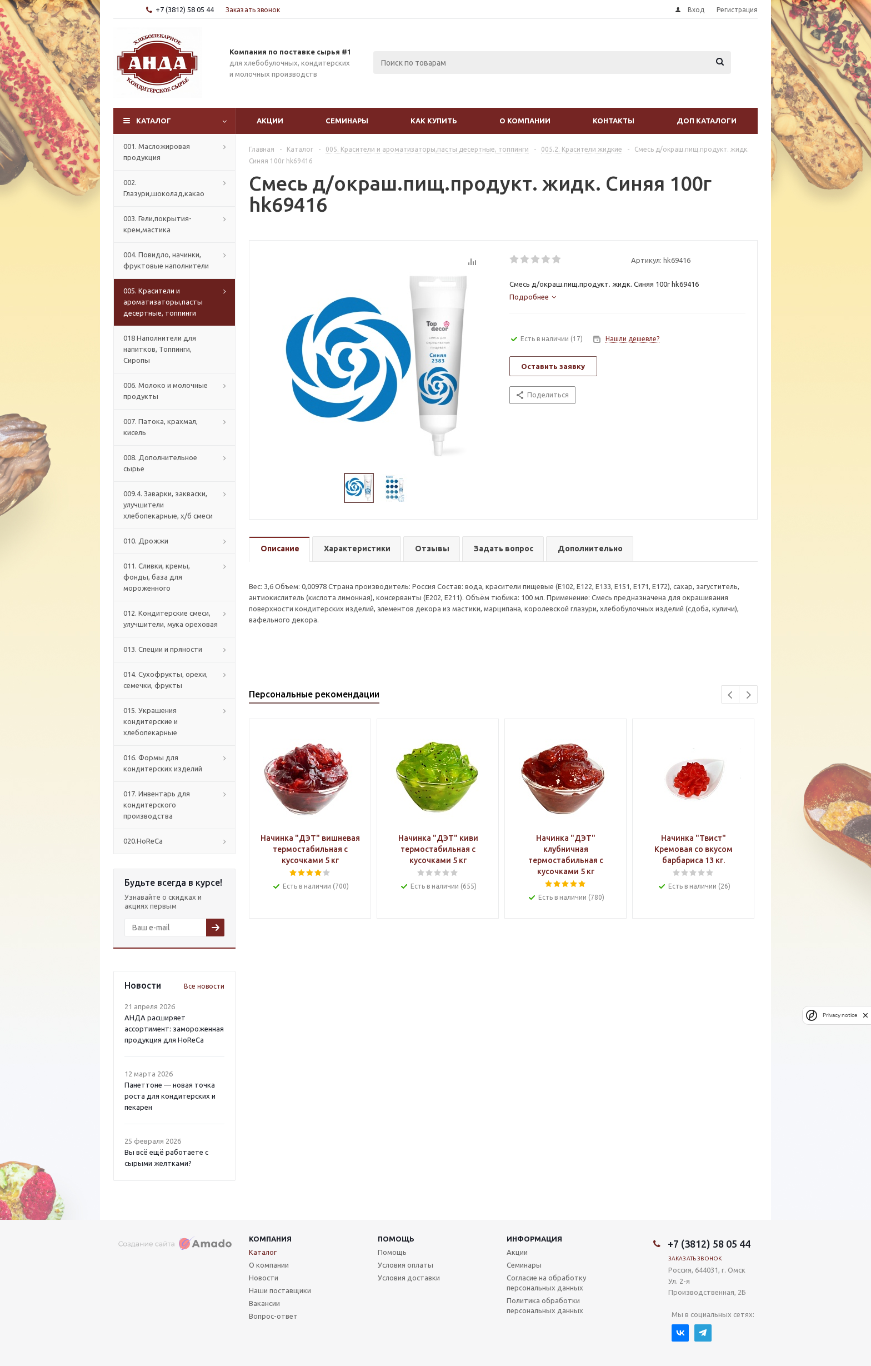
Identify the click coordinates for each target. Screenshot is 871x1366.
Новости (263, 1278)
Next (748, 695)
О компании (524, 120)
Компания (270, 1239)
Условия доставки (409, 1278)
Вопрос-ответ (273, 1316)
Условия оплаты (405, 1265)
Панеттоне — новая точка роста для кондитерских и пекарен (170, 1096)
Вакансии (264, 1303)
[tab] (532, 296)
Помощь (396, 1239)
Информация (534, 1239)
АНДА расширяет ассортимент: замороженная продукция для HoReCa (174, 1029)
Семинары (347, 120)
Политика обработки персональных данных (545, 1305)
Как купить (434, 120)
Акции (270, 120)
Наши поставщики (280, 1290)
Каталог (153, 120)
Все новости (204, 986)
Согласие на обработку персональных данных (546, 1283)
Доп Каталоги (707, 120)
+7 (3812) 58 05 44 (185, 9)
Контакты (613, 120)
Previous (731, 695)
